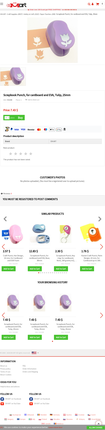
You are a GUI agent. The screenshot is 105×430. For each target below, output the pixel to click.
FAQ (24, 366)
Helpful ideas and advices (10, 387)
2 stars (15, 153)
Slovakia (55, 419)
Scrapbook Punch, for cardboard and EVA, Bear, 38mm (39, 258)
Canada (46, 424)
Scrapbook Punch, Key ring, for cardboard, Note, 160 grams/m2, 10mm (65, 258)
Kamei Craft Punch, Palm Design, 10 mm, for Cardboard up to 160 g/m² (91, 258)
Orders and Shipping (30, 372)
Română (41, 415)
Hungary (9, 419)
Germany (55, 415)
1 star (10, 153)
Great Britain (94, 419)
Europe (21, 419)
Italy (32, 419)
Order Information (29, 369)
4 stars (25, 153)
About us (3, 366)
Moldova (58, 424)
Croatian (79, 415)
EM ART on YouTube (10, 404)
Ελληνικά (29, 415)
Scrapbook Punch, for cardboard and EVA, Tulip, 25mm (13, 326)
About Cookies (5, 375)
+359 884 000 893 (69, 10)
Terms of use (5, 372)
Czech (92, 415)
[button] (38, 272)
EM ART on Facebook (10, 399)
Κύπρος (80, 419)
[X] (1, 427)
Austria (67, 415)
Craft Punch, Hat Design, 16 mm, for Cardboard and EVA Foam (13, 258)
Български (15, 415)
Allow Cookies (95, 428)
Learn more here (56, 427)
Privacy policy (5, 369)
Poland (43, 419)
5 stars (30, 153)
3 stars (20, 153)
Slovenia (68, 419)
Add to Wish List (32, 100)
